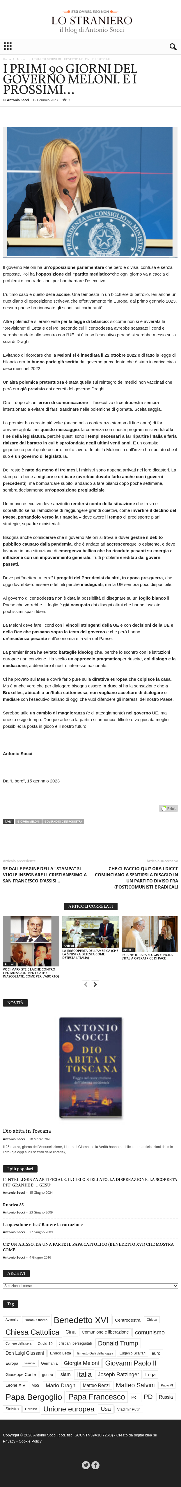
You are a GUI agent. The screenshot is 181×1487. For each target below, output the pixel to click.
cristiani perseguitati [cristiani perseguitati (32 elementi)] (75, 1343)
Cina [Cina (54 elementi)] (70, 1332)
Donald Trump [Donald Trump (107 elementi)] (118, 1343)
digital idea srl (145, 1435)
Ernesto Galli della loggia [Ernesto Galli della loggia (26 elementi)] (95, 1353)
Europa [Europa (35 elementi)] (12, 1363)
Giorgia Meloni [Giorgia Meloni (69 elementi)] (81, 1363)
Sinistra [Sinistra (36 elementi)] (12, 1409)
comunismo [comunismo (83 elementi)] (150, 1332)
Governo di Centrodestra (63, 821)
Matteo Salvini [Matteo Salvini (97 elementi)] (135, 1385)
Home (7, 59)
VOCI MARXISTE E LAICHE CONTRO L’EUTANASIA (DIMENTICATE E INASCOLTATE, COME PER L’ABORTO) (31, 972)
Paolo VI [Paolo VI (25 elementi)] (167, 1385)
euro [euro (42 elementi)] (156, 1353)
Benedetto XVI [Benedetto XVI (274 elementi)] (81, 1320)
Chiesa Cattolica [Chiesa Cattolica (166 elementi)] (32, 1332)
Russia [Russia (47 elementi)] (166, 1397)
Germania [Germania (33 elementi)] (49, 1363)
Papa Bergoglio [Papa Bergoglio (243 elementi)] (34, 1397)
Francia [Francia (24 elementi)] (29, 1363)
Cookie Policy (30, 1441)
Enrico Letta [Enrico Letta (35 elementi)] (60, 1353)
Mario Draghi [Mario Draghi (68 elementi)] (61, 1385)
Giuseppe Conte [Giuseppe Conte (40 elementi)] (21, 1374)
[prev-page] (86, 985)
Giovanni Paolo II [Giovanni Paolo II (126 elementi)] (131, 1363)
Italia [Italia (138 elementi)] (84, 1374)
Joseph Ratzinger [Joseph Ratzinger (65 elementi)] (118, 1374)
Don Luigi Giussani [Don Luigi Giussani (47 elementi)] (25, 1353)
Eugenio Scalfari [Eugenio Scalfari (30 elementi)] (132, 1353)
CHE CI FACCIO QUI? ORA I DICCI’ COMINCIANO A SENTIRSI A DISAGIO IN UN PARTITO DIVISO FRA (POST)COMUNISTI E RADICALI (136, 878)
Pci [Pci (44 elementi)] (134, 1397)
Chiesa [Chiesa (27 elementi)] (152, 1319)
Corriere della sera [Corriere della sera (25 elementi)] (18, 1343)
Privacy (9, 1441)
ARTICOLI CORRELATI (90, 907)
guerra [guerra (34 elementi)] (47, 1374)
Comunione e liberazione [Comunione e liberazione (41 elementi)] (105, 1332)
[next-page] (95, 985)
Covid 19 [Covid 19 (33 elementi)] (45, 1343)
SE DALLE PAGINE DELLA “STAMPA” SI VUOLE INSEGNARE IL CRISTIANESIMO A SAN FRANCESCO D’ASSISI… (45, 875)
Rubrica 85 (13, 1204)
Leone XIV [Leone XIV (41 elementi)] (15, 1385)
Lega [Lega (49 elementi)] (150, 1374)
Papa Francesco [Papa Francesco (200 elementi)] (96, 1397)
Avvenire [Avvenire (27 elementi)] (12, 1319)
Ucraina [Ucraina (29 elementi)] (31, 1409)
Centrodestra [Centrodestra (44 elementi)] (128, 1320)
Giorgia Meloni (28, 821)
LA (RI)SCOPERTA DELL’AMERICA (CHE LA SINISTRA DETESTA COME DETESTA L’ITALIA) (90, 954)
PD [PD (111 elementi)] (148, 1396)
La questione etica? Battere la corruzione (43, 1224)
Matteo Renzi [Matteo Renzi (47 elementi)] (96, 1385)
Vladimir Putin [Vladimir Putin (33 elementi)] (128, 1409)
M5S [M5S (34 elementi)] (36, 1385)
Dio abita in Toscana (27, 1131)
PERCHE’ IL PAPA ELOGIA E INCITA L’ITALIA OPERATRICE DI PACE (147, 956)
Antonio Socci (18, 100)
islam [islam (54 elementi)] (65, 1374)
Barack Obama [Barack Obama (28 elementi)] (36, 1320)
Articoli (21, 59)
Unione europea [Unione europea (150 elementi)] (68, 1409)
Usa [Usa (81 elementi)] (106, 1409)
